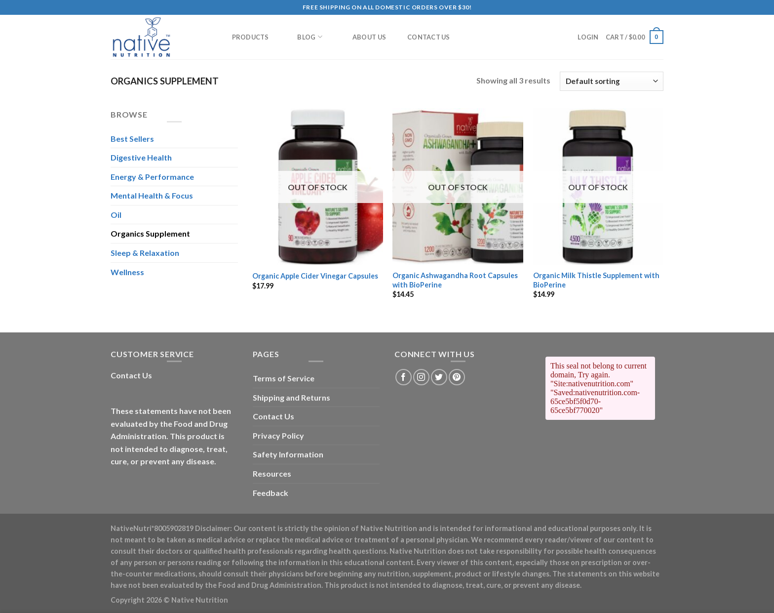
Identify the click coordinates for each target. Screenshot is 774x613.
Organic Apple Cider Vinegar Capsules (315, 276)
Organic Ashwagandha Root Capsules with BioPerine (455, 280)
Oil (116, 214)
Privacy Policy (278, 435)
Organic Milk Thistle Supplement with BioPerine (596, 280)
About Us (369, 37)
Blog (309, 36)
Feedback (270, 492)
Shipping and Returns (291, 397)
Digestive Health (141, 157)
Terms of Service (283, 378)
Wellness (127, 272)
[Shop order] (611, 81)
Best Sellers (132, 138)
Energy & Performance (152, 176)
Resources (272, 473)
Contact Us (428, 37)
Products (250, 37)
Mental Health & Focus (152, 195)
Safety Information (288, 454)
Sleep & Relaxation (145, 252)
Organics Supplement (150, 233)
